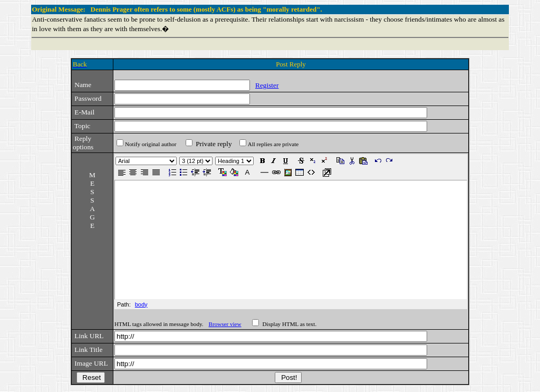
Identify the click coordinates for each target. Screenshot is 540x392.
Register (266, 85)
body (141, 304)
